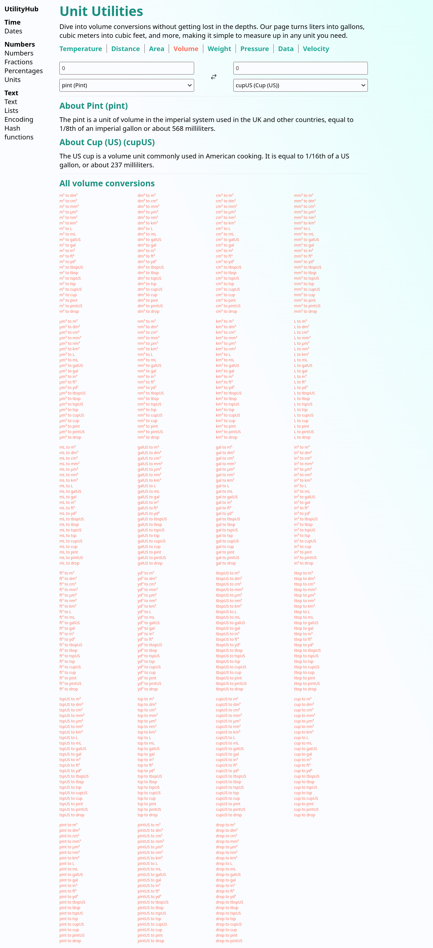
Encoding (18, 119)
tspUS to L (68, 737)
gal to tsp (224, 535)
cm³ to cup (225, 294)
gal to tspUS (227, 530)
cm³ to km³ (226, 223)
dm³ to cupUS (150, 289)
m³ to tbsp (68, 272)
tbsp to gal (303, 628)
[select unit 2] (300, 85)
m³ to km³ (68, 223)
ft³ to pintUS (70, 683)
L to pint (301, 426)
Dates (13, 30)
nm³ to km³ (148, 348)
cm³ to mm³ (226, 206)
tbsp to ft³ (303, 639)
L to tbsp (302, 398)
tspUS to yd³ (70, 770)
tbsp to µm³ (304, 595)
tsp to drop (148, 814)
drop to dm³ (227, 830)
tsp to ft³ (145, 765)
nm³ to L (145, 354)
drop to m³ (225, 824)
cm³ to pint (226, 300)
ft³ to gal (67, 628)
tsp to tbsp (147, 781)
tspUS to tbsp (71, 781)
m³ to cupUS (70, 289)
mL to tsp (67, 535)
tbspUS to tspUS (230, 655)
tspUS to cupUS (73, 792)
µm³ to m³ (68, 321)
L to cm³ (301, 332)
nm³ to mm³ (149, 337)
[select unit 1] (126, 85)
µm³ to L (67, 354)
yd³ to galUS (149, 622)
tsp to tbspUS (150, 776)
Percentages (23, 70)
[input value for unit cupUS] (300, 68)
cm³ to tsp (225, 283)
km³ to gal (225, 371)
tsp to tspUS (149, 787)
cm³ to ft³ (224, 256)
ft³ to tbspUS (70, 644)
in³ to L (300, 485)
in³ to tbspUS (306, 518)
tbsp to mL (303, 617)
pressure (254, 48)
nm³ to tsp (147, 409)
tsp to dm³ (147, 704)
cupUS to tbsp (228, 781)
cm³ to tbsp (226, 272)
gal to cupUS (227, 541)
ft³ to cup (67, 672)
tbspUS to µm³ (229, 595)
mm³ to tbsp (305, 272)
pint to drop (70, 940)
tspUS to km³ (71, 732)
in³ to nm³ (303, 474)
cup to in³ (302, 759)
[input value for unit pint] (126, 68)
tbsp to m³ (303, 573)
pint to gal (68, 880)
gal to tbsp (225, 524)
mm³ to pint (305, 300)
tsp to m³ (146, 698)
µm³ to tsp (68, 409)
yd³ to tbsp (147, 650)
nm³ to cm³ (148, 332)
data (286, 48)
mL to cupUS (70, 541)
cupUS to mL (227, 743)
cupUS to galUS (230, 748)
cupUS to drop (229, 814)
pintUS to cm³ (150, 835)
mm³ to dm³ (305, 200)
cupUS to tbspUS (231, 776)
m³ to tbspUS (71, 267)
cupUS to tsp (227, 792)
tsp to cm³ (147, 710)
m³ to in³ (67, 250)
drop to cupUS (229, 924)
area (157, 48)
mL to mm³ (69, 463)
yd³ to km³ (147, 606)
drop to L (224, 863)
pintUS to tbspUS (153, 902)
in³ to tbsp (303, 524)
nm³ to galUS (149, 365)
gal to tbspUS (228, 518)
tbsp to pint (304, 677)
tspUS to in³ (69, 759)
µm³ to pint (69, 426)
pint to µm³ (69, 846)
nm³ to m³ (147, 321)
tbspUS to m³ (228, 573)
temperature (80, 48)
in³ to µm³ (303, 469)
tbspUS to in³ (227, 633)
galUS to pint (149, 552)
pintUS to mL (149, 869)
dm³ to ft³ (146, 256)
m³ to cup (68, 294)
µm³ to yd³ (68, 387)
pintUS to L (148, 863)
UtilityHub (21, 8)
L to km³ (301, 354)
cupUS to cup (228, 798)
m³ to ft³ (66, 256)
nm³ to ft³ (146, 382)
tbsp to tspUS (306, 655)
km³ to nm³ (226, 348)
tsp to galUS (149, 748)
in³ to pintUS (305, 557)
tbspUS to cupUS (231, 666)
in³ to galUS (304, 496)
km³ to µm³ (226, 343)
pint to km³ (69, 857)
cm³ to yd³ (225, 261)
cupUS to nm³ (228, 726)
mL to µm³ (68, 469)
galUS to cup (149, 546)
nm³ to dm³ (148, 326)
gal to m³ (224, 447)
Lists (11, 110)
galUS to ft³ (148, 507)
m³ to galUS (70, 239)
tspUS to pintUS (73, 809)
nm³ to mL (147, 359)
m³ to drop (69, 311)
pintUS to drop (151, 940)
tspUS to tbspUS (74, 776)
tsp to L (144, 737)
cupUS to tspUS (230, 787)
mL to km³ (68, 480)
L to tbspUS (304, 393)
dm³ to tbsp (148, 272)
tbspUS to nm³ (229, 600)
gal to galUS (227, 496)
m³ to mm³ (69, 206)
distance (125, 48)
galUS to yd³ (149, 513)
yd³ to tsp (146, 661)
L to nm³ (301, 348)
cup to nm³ (304, 726)
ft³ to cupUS (70, 666)
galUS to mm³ (150, 463)
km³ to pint (226, 426)
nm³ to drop (149, 437)
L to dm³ (301, 326)
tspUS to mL (70, 743)
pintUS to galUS (152, 874)
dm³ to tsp (147, 283)
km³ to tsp (225, 409)
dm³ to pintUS (150, 305)
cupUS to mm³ (229, 715)
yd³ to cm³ (147, 584)
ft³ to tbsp (68, 650)
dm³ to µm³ (148, 212)
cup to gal (303, 754)
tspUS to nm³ (71, 726)
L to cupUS (303, 415)
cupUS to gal (227, 754)
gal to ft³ (223, 507)
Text (10, 101)
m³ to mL (67, 234)
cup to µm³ (304, 721)
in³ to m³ (302, 447)
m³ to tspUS (70, 278)
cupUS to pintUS (230, 809)
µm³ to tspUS (71, 404)
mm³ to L (302, 228)
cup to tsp (303, 792)
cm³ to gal (225, 245)
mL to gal (67, 496)
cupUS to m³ (227, 698)
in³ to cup (302, 546)
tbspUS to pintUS (231, 683)
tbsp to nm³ (304, 600)
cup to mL (303, 743)
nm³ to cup (147, 420)
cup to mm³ (304, 715)
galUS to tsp (149, 535)
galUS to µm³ (150, 469)
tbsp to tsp (303, 661)
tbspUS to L (226, 611)
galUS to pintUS (152, 557)
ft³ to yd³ (67, 639)
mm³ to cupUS (307, 289)
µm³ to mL (68, 359)
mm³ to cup (304, 294)
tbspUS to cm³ (228, 584)
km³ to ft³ (224, 382)
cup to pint (304, 803)
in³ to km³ (302, 480)
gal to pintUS (227, 557)
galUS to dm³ (149, 452)
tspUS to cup (70, 798)
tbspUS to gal (228, 628)
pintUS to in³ (149, 885)
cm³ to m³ (225, 195)
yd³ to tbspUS (150, 644)
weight (219, 48)
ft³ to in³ (66, 633)
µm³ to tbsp (70, 398)
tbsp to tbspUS (307, 650)
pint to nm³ (69, 852)
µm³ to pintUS (72, 431)
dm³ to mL (147, 234)
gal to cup (225, 546)
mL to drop (69, 563)
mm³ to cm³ (304, 206)
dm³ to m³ (147, 195)
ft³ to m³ (66, 573)
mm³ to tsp (304, 283)
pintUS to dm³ (150, 830)
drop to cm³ (226, 835)
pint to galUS (71, 874)
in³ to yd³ (302, 513)
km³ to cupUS (228, 415)
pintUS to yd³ (149, 896)
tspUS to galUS (72, 748)
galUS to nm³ (149, 474)
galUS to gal (149, 496)
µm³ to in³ (68, 376)
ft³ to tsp (67, 661)
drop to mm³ (227, 841)
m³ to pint (68, 300)
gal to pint (225, 552)
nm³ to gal (147, 371)
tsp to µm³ (147, 721)
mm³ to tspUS (306, 278)
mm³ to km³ (304, 223)
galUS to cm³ (149, 458)
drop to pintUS (229, 940)
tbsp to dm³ (304, 578)
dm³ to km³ (148, 223)
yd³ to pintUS (149, 683)
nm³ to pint (148, 426)
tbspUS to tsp (228, 661)
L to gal (300, 371)
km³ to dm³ (226, 326)
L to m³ (300, 321)
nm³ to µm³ (148, 343)
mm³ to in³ (303, 250)
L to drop (302, 437)
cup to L (301, 737)
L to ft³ (300, 382)
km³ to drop (226, 437)
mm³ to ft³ (303, 256)
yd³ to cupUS (149, 666)
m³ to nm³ (68, 217)
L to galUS (303, 365)
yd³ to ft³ (145, 639)
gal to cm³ (225, 458)
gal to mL (224, 491)
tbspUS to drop (229, 689)
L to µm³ (301, 343)
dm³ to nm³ (148, 217)
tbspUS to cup (228, 672)
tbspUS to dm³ (229, 578)
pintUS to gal (149, 880)
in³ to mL (302, 491)
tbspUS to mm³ (229, 589)
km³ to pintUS (228, 431)
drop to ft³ (225, 891)
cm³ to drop (226, 311)
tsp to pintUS (149, 809)
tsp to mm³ (148, 715)
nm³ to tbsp (148, 398)
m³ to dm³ (68, 195)
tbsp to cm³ (304, 584)
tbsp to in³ (303, 633)
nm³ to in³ (147, 376)
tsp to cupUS (149, 792)
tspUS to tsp (70, 787)
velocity (316, 48)
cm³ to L (223, 228)
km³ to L (223, 354)
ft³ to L (65, 611)
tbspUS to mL (228, 617)
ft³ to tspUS (69, 655)
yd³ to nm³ (147, 600)
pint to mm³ (70, 841)
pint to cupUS (71, 924)
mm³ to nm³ (305, 217)
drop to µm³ (227, 846)
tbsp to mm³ (305, 589)
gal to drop (226, 563)
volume (186, 48)
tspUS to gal (70, 754)
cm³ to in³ (224, 250)
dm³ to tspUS (150, 278)
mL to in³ (67, 502)
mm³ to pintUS (307, 305)
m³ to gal (67, 245)
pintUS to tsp (149, 918)
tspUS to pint (71, 803)
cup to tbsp (304, 781)
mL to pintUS (71, 557)
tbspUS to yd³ (228, 644)
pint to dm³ (69, 830)
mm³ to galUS (306, 239)
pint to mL (68, 869)
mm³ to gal (304, 245)
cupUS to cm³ (228, 710)
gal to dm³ (225, 452)
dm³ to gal (147, 245)
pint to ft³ (67, 891)
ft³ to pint (67, 677)
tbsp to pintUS (307, 683)
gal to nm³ (225, 474)
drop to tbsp (227, 907)
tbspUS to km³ (229, 606)
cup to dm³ (304, 704)
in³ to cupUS (305, 541)
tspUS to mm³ (71, 715)
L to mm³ (302, 337)
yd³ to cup (147, 672)
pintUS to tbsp (151, 907)
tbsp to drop (305, 689)
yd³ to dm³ (147, 578)
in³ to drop (303, 563)
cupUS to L (225, 737)
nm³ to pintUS (150, 431)
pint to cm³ (69, 835)
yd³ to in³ (146, 633)
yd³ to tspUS (149, 655)
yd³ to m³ (146, 573)
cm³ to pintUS (228, 305)
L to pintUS (304, 431)
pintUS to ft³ (149, 891)
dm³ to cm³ (148, 200)
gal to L (222, 485)
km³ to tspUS (227, 404)
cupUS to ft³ (226, 765)
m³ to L (65, 228)
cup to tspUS (305, 787)
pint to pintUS (72, 935)
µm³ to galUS (71, 365)
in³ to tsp (302, 535)
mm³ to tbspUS (307, 267)
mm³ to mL (304, 234)
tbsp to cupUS (307, 666)
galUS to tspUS (151, 530)
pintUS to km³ (150, 857)
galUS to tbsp (150, 524)
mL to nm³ (68, 474)
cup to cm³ (303, 710)
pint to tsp (68, 918)
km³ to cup (225, 420)
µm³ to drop (70, 437)
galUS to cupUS (152, 541)
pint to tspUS (71, 913)
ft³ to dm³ (67, 578)
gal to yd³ (224, 513)
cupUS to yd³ (227, 770)
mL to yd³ (67, 513)
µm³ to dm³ (69, 326)
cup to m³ (302, 698)
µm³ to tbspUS (72, 393)
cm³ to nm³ (226, 217)
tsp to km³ (147, 732)
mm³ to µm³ (305, 212)
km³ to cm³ (226, 332)
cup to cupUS (306, 798)
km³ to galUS (227, 365)
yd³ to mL (146, 617)
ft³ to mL (67, 617)
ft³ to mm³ (68, 589)
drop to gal (226, 880)
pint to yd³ (68, 896)
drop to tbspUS (229, 902)
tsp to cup (147, 798)
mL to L (66, 485)
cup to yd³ (303, 770)
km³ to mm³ (226, 337)
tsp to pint (147, 803)
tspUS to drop (71, 814)
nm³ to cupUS (150, 415)
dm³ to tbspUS (151, 267)
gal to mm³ (226, 463)
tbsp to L (302, 611)
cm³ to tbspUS (228, 267)
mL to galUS (70, 491)
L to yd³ (301, 387)
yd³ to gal (146, 628)
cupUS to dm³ (228, 704)
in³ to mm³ (303, 463)
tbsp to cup (304, 672)
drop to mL (226, 869)
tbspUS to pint (229, 677)
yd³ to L (144, 611)
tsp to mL (146, 743)
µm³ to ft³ (67, 382)
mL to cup (68, 546)
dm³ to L (145, 228)
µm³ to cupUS (71, 415)
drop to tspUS (228, 913)
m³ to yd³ (67, 261)
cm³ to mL (225, 234)
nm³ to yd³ (147, 387)
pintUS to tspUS (152, 913)
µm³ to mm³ (70, 337)
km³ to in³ (224, 376)
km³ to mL (225, 359)
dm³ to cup (147, 294)
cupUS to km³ (228, 732)
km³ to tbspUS (229, 393)
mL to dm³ (68, 452)
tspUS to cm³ (71, 710)
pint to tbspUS (72, 902)
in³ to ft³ (301, 507)
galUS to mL (149, 491)
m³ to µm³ (68, 212)
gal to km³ (225, 480)
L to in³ (300, 376)
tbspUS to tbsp (229, 650)
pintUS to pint (150, 935)
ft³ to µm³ (67, 595)
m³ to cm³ (68, 200)
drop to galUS (228, 874)
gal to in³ (224, 502)
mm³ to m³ (303, 195)
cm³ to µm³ (226, 212)
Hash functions (18, 132)
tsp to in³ (146, 759)
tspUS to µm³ (71, 721)
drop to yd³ (226, 896)
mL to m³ (67, 447)
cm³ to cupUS (228, 289)
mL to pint (68, 552)
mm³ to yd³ (304, 261)
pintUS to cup (150, 929)
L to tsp (301, 409)
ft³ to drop (68, 689)
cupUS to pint (228, 803)
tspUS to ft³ (69, 765)
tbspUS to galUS (230, 622)
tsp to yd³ (146, 770)
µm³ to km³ (69, 348)
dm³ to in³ (147, 250)
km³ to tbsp (226, 398)
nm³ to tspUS (150, 404)
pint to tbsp (69, 907)
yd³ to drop (148, 689)
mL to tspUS (70, 530)
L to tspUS (303, 404)
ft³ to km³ (67, 606)
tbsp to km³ (304, 606)
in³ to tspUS (304, 530)
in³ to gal (302, 502)
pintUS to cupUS (152, 924)
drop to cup (226, 929)
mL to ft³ (67, 507)
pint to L (66, 863)
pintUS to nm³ (150, 852)
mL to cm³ (68, 458)
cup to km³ (303, 732)
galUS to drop (150, 563)
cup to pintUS (306, 809)
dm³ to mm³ (148, 206)
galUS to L (147, 485)
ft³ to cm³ (67, 584)
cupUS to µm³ (228, 721)
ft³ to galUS (69, 622)
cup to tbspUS (307, 776)
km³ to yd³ (225, 387)
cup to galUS (305, 748)
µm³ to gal (68, 371)
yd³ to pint (147, 677)
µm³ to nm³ (69, 343)
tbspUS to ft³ (227, 639)
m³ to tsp (67, 283)
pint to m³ (68, 824)
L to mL (301, 359)
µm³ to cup (69, 420)
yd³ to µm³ (147, 595)
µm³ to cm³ (69, 332)
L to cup (301, 420)
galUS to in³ (148, 502)
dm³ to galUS (149, 239)
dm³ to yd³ (147, 261)
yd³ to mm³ (148, 589)
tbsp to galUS (306, 622)
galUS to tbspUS (152, 518)
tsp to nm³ (147, 726)
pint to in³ (68, 885)
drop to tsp (226, 918)
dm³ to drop (149, 311)
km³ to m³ (225, 321)
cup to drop (304, 814)
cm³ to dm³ (226, 200)
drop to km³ (226, 857)
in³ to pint (303, 552)
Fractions (18, 61)
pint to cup (69, 929)
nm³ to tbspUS (151, 393)
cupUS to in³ (227, 759)
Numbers (18, 52)
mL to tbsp (69, 524)
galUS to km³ (149, 480)
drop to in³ (225, 885)
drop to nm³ (227, 852)
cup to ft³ (302, 765)
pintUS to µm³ (150, 846)
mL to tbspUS (71, 518)
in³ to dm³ (303, 452)
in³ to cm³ (302, 458)
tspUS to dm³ (71, 704)
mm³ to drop (305, 311)
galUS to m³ (148, 447)
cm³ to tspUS (227, 278)
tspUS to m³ (70, 698)
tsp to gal (146, 754)
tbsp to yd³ (303, 644)
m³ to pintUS (70, 305)
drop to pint (226, 935)
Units (12, 79)
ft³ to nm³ (67, 600)
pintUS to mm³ (151, 841)
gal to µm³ (225, 469)
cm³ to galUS (227, 239)
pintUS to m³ (149, 824)
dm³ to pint (148, 300)
